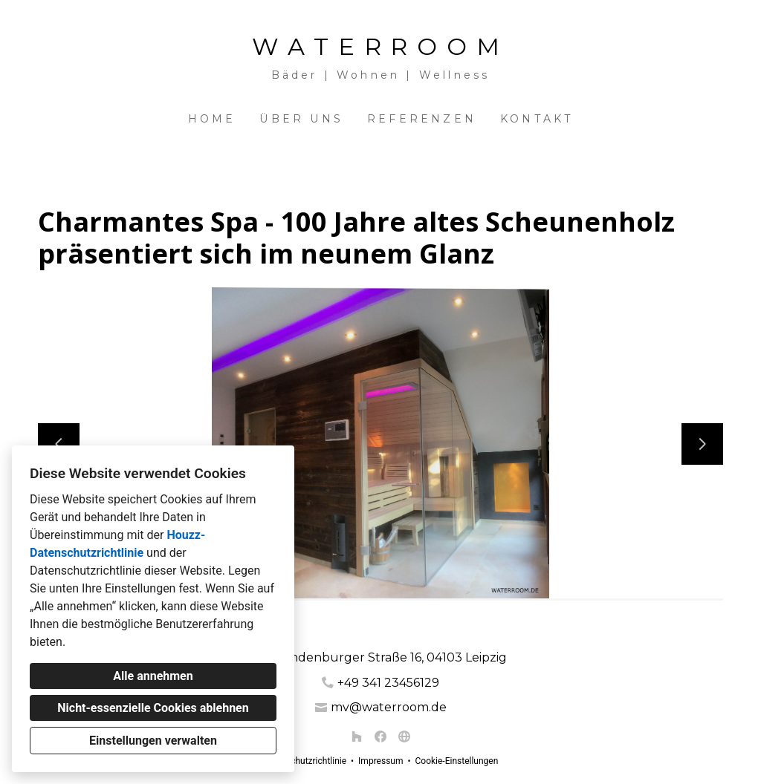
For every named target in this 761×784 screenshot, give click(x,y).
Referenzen (421, 118)
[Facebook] (380, 736)
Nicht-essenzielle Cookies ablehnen (152, 708)
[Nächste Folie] (702, 444)
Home (212, 118)
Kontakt (536, 118)
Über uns (301, 118)
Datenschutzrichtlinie (304, 761)
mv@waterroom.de (389, 707)
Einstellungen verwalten (153, 741)
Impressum (380, 761)
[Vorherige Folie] (59, 444)
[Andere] (404, 736)
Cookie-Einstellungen (456, 761)
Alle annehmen (152, 676)
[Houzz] (356, 736)
